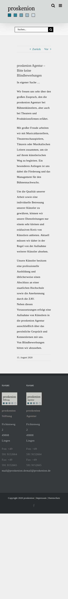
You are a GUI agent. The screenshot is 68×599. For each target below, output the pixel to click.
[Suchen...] (31, 29)
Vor (46, 49)
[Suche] (50, 29)
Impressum (41, 498)
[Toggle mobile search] (53, 5)
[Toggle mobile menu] (61, 5)
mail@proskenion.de (14, 470)
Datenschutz (54, 498)
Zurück (36, 49)
